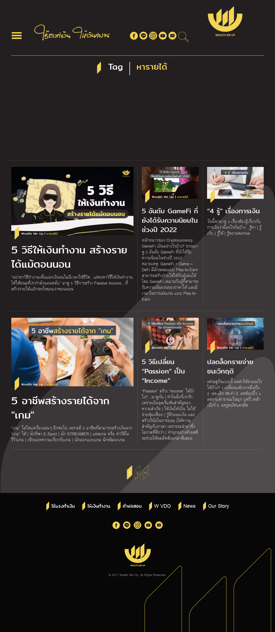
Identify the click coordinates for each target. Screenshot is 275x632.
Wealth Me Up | (39, 233)
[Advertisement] (137, 120)
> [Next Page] (145, 472)
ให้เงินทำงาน (98, 506)
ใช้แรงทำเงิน (63, 506)
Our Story (218, 505)
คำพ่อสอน (132, 506)
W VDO (162, 505)
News (189, 505)
